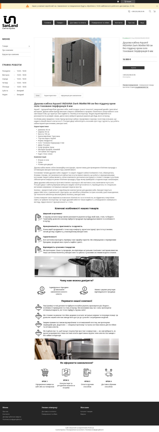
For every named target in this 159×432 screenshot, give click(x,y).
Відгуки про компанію (10, 54)
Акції (142, 22)
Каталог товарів (86, 411)
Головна (47, 22)
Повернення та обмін (100, 22)
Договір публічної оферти (12, 417)
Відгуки (83, 414)
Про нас (131, 22)
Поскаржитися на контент (75, 430)
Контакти (118, 22)
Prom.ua (91, 428)
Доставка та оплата (78, 22)
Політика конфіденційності (12, 419)
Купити (133, 68)
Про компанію (7, 50)
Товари (60, 22)
